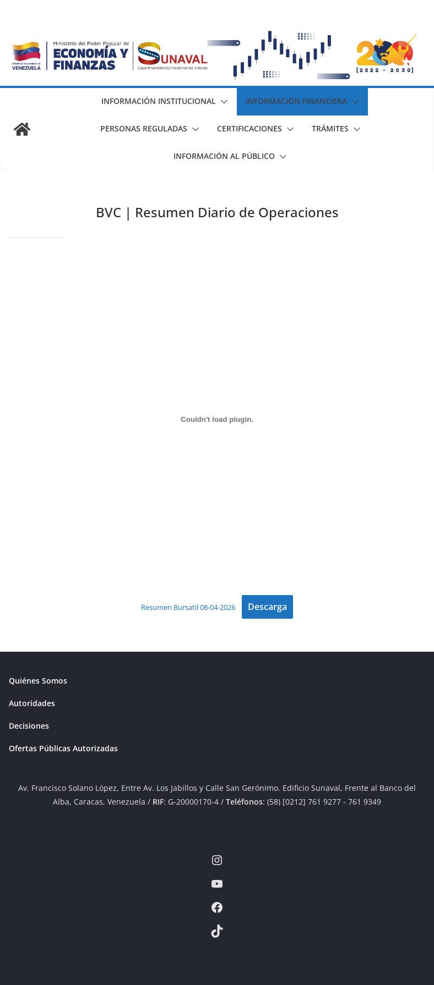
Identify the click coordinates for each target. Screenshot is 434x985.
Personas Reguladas (143, 128)
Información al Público (224, 156)
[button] (222, 101)
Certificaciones (249, 128)
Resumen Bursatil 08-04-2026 (188, 607)
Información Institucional (158, 101)
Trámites (330, 128)
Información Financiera (296, 101)
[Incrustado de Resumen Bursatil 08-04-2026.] (217, 419)
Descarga (267, 607)
